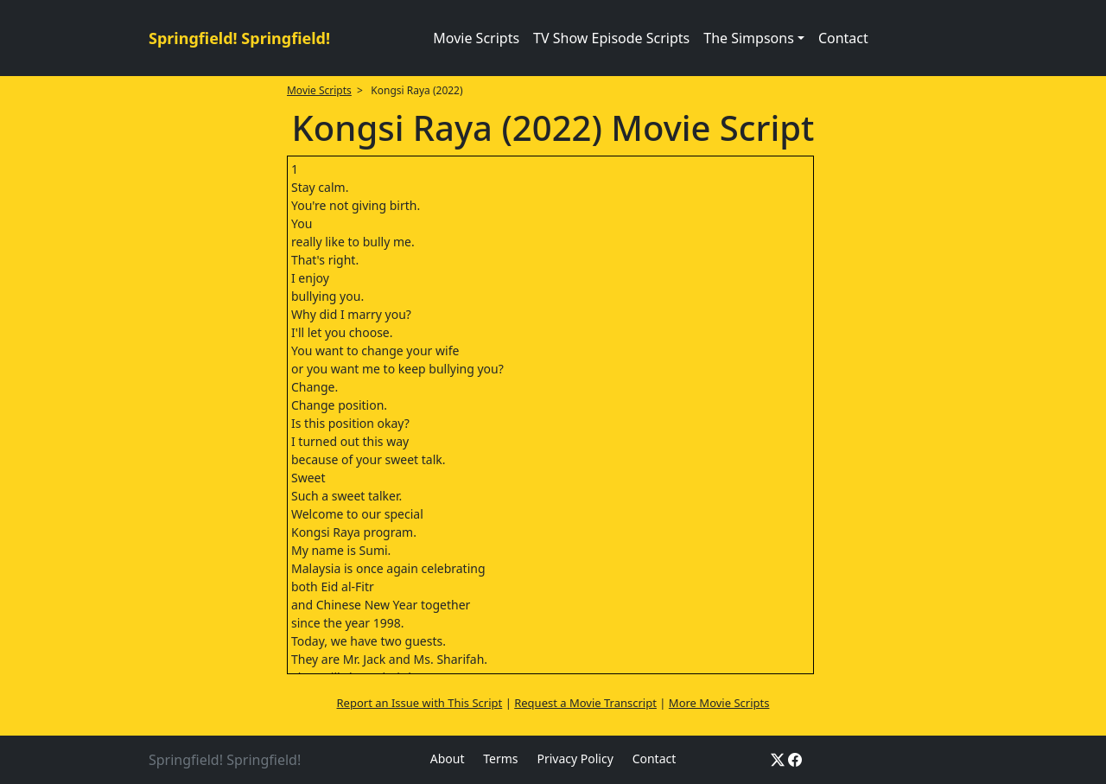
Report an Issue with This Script (420, 703)
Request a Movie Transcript (585, 703)
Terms (500, 758)
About (447, 758)
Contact (843, 38)
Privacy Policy (575, 758)
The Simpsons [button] (748, 38)
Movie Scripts (476, 38)
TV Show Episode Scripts (611, 38)
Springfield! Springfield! (239, 38)
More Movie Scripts (719, 703)
